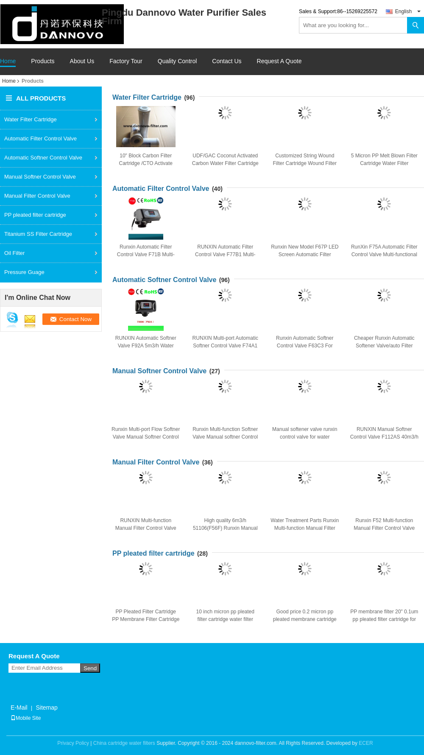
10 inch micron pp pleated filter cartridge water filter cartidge (225, 619)
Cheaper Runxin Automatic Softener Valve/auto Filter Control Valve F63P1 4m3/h (384, 345)
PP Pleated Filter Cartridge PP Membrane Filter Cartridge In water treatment (145, 619)
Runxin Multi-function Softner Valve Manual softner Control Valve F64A (225, 436)
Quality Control (177, 61)
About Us (82, 61)
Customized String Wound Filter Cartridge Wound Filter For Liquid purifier (305, 163)
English (408, 11)
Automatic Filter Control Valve (40, 138)
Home (8, 61)
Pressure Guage (24, 272)
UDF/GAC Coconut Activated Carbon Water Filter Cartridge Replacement (225, 163)
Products (42, 61)
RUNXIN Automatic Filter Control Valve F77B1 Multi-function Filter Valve (225, 254)
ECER (366, 743)
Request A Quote (279, 61)
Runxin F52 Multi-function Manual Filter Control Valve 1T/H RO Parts (384, 528)
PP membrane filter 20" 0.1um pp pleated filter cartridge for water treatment (384, 619)
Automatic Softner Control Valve (43, 157)
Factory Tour (125, 61)
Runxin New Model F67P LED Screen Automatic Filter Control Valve (304, 254)
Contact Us (226, 61)
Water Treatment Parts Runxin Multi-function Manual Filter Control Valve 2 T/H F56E (305, 528)
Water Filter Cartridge (30, 119)
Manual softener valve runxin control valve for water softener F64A (304, 436)
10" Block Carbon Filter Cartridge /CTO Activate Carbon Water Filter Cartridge (145, 163)
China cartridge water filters (124, 743)
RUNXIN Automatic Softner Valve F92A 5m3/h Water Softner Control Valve (145, 345)
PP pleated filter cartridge (35, 215)
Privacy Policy (73, 743)
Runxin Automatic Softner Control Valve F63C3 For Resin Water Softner (304, 345)
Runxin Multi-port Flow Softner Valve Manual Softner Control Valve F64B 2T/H (146, 436)
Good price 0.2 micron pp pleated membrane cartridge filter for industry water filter (305, 619)
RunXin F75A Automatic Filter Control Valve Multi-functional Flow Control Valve (384, 254)
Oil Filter (14, 253)
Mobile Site (26, 718)
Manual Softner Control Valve (40, 176)
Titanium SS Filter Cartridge (38, 234)
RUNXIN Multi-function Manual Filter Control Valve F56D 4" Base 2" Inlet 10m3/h (145, 528)
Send (90, 668)
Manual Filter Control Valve (37, 196)
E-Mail (19, 707)
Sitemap (46, 707)
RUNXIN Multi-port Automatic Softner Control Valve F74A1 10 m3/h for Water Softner (225, 345)
